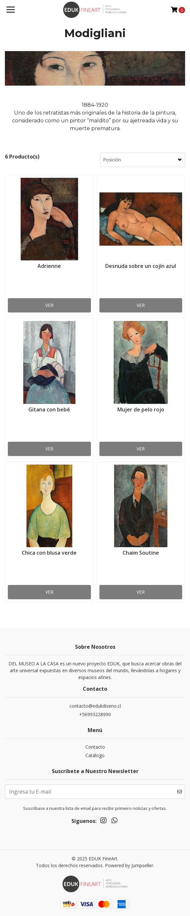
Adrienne (49, 266)
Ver (49, 305)
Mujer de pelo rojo (140, 409)
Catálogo (95, 755)
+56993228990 (95, 714)
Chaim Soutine (141, 552)
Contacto (95, 747)
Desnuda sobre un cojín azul (140, 266)
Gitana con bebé (49, 409)
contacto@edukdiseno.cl (95, 706)
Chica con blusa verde (49, 552)
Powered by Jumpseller (129, 865)
